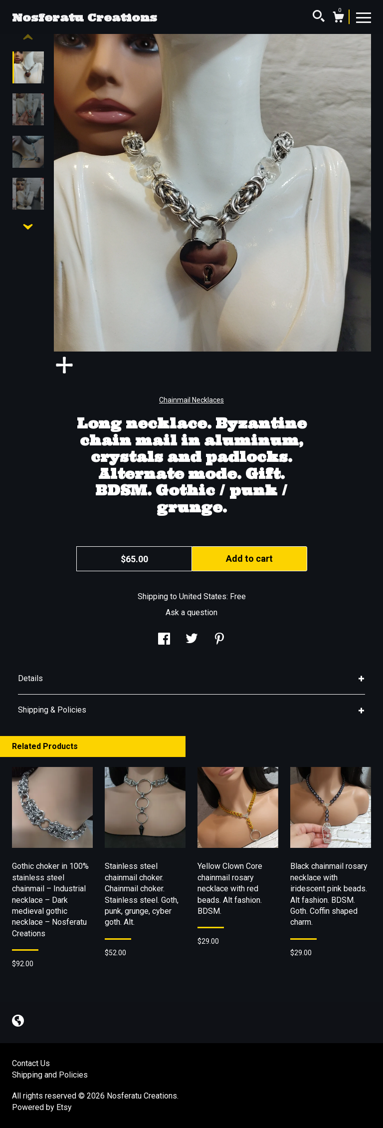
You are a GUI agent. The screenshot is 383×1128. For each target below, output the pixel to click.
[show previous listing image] (27, 37)
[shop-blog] (18, 1022)
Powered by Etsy (42, 1107)
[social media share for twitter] (191, 640)
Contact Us (31, 1063)
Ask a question (191, 612)
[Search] (319, 17)
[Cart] (338, 18)
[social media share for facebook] (164, 640)
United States (202, 596)
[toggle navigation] (363, 16)
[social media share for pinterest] (219, 640)
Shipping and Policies (50, 1075)
